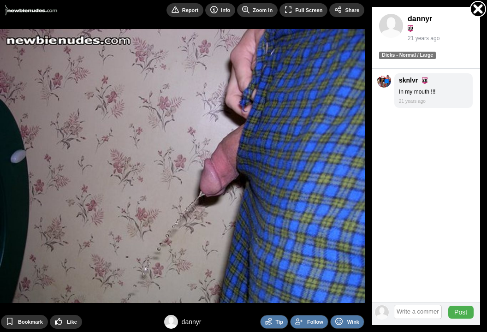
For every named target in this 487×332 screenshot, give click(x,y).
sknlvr (408, 80)
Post (460, 312)
